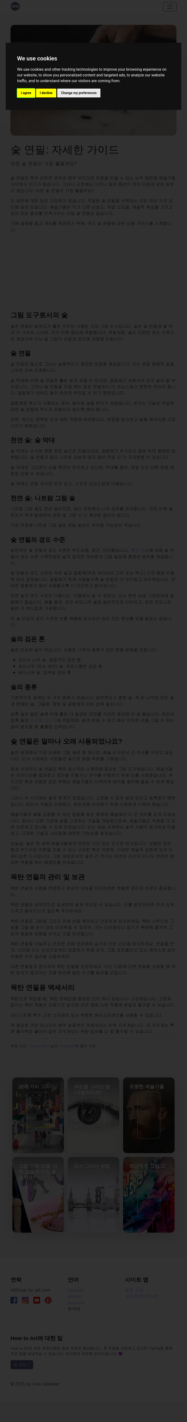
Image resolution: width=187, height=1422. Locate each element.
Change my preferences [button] (79, 93)
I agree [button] (26, 93)
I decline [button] (46, 93)
